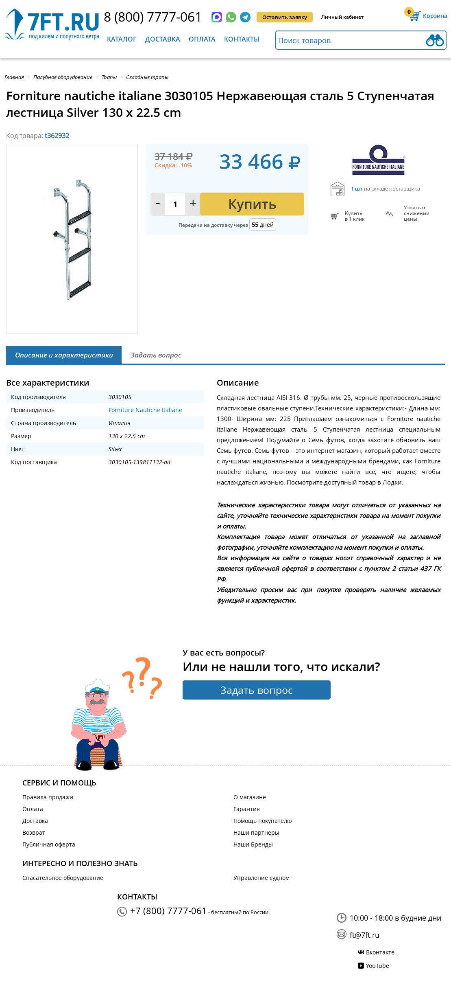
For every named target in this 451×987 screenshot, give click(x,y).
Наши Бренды (253, 844)
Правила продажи (47, 797)
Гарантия (246, 809)
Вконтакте (380, 952)
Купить (252, 204)
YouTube (377, 966)
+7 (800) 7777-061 (168, 910)
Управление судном (261, 878)
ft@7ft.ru (364, 935)
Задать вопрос (256, 690)
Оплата (202, 39)
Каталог (122, 39)
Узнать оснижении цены (416, 213)
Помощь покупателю (262, 821)
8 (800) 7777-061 (153, 16)
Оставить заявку (284, 17)
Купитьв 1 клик (355, 216)
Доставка (162, 39)
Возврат (33, 832)
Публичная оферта (48, 844)
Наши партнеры (256, 832)
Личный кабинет (342, 16)
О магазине (249, 797)
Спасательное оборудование (62, 878)
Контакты (241, 39)
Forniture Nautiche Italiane (145, 410)
